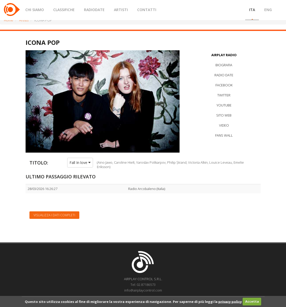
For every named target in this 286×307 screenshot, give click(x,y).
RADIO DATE (223, 75)
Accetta (252, 301)
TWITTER (223, 95)
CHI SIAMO (34, 9)
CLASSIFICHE (64, 9)
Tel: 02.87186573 (143, 284)
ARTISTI (121, 9)
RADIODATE (94, 9)
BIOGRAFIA (223, 65)
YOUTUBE (224, 105)
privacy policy (230, 301)
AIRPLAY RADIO (224, 55)
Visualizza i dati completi (54, 215)
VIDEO (224, 125)
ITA (252, 9)
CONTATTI (146, 9)
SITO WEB (223, 115)
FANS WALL (224, 135)
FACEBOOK (224, 85)
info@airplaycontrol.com (143, 290)
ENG (268, 9)
